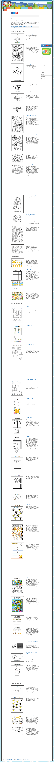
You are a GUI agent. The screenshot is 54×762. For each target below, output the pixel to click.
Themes (8, 7)
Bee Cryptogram (29, 626)
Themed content (44, 65)
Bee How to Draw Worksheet (31, 715)
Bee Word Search (29, 325)
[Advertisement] (5, 27)
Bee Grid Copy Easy (29, 455)
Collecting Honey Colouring (31, 164)
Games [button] (30, 7)
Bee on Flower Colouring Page (31, 115)
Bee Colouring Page (29, 83)
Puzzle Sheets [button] (35, 7)
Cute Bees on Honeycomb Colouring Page (30, 215)
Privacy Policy (26, 759)
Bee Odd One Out (29, 504)
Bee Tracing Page (29, 686)
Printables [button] (41, 7)
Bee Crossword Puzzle (30, 344)
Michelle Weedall (10, 759)
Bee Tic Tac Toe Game (30, 269)
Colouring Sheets (14, 26)
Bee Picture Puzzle (29, 663)
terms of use (19, 759)
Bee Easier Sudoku (29, 417)
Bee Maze (27, 306)
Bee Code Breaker (29, 616)
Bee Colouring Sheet (29, 93)
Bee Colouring (28, 64)
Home (5, 7)
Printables (25, 26)
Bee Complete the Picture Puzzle (32, 641)
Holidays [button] (12, 7)
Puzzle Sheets (30, 26)
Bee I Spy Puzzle (28, 523)
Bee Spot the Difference (30, 596)
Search (49, 3)
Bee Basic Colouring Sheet (30, 34)
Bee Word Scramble (29, 398)
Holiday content (44, 67)
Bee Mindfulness (29, 104)
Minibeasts (18, 16)
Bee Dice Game (28, 258)
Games (20, 26)
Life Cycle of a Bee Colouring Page (32, 245)
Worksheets (15, 27)
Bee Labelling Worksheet (30, 726)
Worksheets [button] (17, 7)
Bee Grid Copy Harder (29, 474)
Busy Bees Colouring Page (30, 153)
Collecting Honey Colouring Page (32, 195)
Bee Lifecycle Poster (29, 291)
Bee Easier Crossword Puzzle (31, 379)
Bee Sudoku (28, 436)
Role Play (43, 80)
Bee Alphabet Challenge (30, 542)
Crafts (45, 7)
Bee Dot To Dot (28, 493)
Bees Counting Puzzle (29, 696)
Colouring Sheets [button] (24, 7)
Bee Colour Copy (29, 577)
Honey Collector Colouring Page (31, 225)
